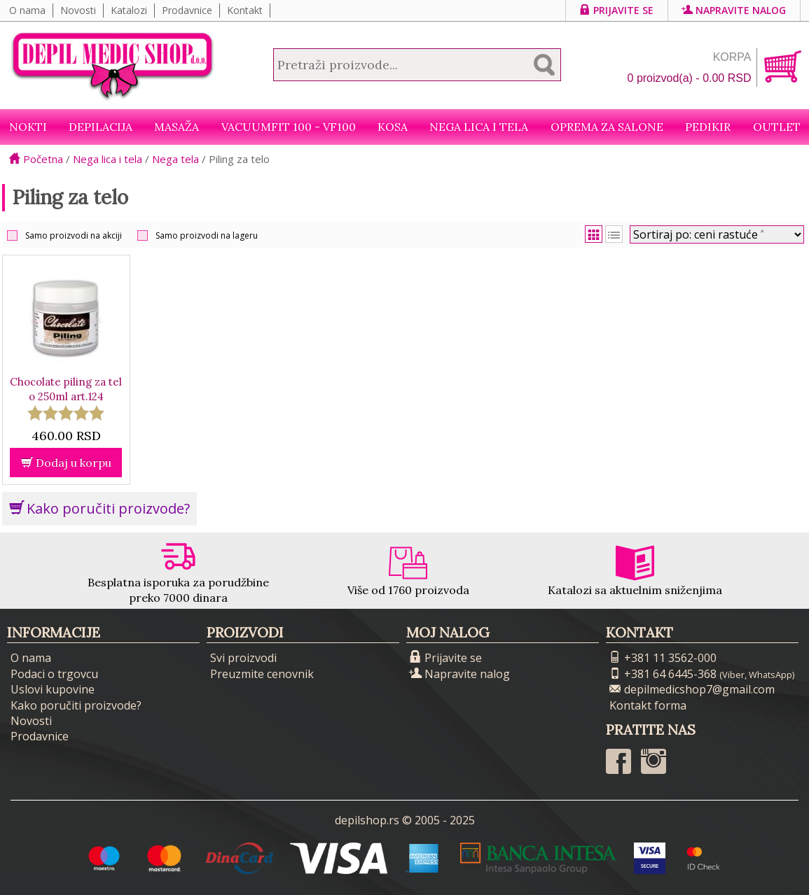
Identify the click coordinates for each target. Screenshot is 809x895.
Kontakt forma (647, 705)
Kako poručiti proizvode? (99, 508)
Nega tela (175, 159)
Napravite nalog (734, 10)
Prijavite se (617, 10)
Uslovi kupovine (53, 689)
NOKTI (28, 127)
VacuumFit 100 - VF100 (288, 127)
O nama (27, 10)
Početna (36, 159)
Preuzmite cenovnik (262, 674)
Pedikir (708, 127)
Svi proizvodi (243, 657)
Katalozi (129, 10)
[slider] (65, 413)
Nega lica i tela (478, 127)
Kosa (393, 127)
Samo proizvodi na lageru (206, 235)
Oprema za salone (607, 127)
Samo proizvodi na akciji (73, 235)
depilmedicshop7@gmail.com (692, 689)
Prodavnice (187, 10)
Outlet (777, 127)
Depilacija (100, 127)
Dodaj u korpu (66, 463)
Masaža (176, 127)
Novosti (78, 10)
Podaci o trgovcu (54, 674)
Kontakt (245, 10)
